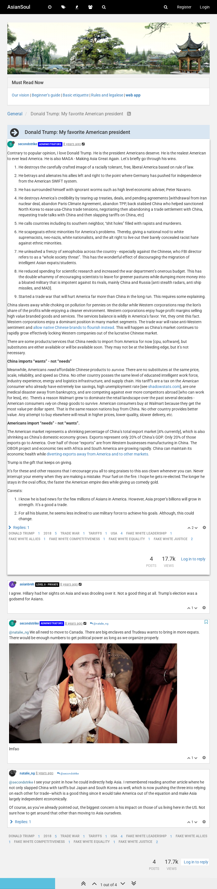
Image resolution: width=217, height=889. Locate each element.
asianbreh (27, 584)
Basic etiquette (76, 95)
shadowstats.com (164, 386)
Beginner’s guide (46, 95)
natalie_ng (27, 773)
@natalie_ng (99, 623)
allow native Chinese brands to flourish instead (73, 327)
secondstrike (27, 144)
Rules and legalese (107, 95)
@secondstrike (68, 773)
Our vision (20, 95)
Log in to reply (193, 559)
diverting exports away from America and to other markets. (98, 454)
